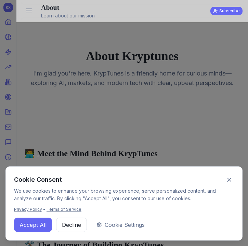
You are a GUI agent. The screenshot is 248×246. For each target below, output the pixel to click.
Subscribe (226, 10)
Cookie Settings (120, 224)
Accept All (33, 224)
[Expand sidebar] (29, 11)
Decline (71, 224)
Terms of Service (64, 209)
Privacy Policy (28, 209)
